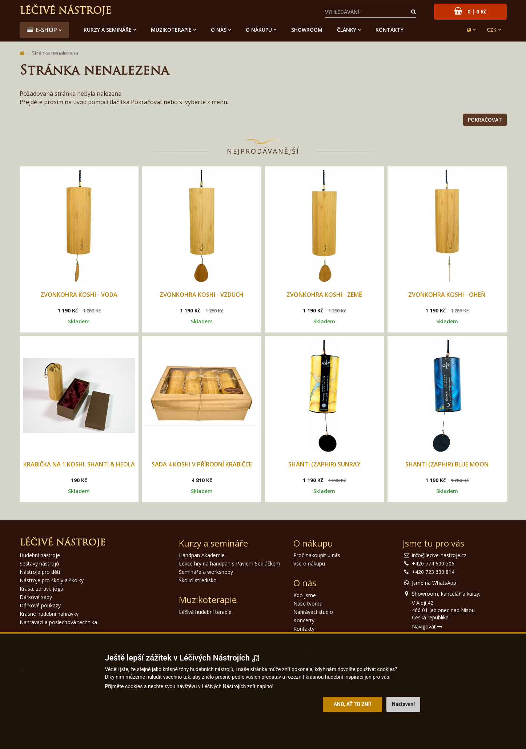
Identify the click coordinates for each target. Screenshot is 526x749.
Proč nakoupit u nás (316, 555)
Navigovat (427, 626)
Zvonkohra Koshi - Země (324, 295)
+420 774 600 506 (433, 563)
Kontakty (389, 29)
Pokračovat (485, 119)
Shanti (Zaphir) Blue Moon (447, 464)
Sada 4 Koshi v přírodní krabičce (202, 464)
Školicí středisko (198, 580)
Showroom (306, 29)
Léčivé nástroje (65, 11)
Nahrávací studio (313, 611)
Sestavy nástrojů (39, 563)
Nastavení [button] (403, 704)
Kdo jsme (304, 595)
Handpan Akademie (202, 555)
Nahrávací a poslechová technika (58, 622)
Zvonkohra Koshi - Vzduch (202, 295)
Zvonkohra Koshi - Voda (78, 295)
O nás (218, 29)
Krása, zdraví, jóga (41, 588)
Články (346, 29)
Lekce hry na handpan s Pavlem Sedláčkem (229, 563)
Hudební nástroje (40, 555)
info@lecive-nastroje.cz (439, 555)
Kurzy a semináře (108, 29)
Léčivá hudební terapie (205, 611)
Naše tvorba (307, 603)
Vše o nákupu (309, 563)
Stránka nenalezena (55, 53)
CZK (492, 29)
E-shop (42, 30)
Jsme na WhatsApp (434, 582)
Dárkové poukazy (40, 605)
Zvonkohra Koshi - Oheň (447, 295)
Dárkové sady (36, 597)
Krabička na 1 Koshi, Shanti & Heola (79, 464)
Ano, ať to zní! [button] (352, 704)
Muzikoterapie (171, 29)
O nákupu (259, 29)
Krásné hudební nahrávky (49, 613)
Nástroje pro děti (40, 571)
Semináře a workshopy (206, 571)
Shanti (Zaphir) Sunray (324, 464)
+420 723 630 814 (433, 571)
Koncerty (303, 620)
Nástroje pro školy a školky (52, 580)
